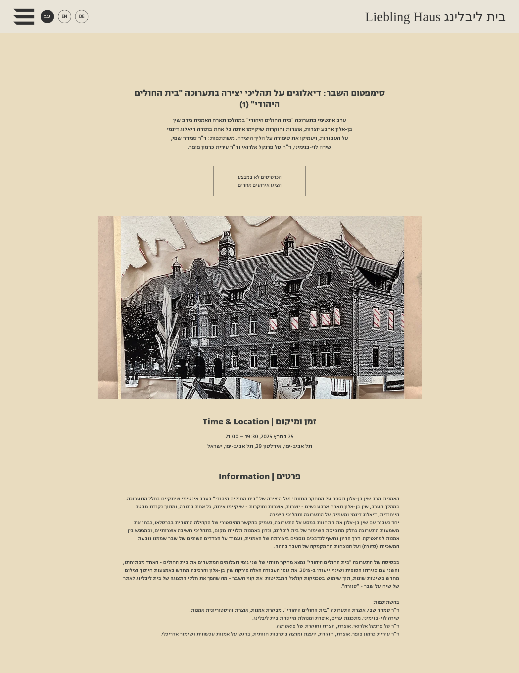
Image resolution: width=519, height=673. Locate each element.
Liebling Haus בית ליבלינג (434, 16)
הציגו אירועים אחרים (260, 185)
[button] (23, 17)
